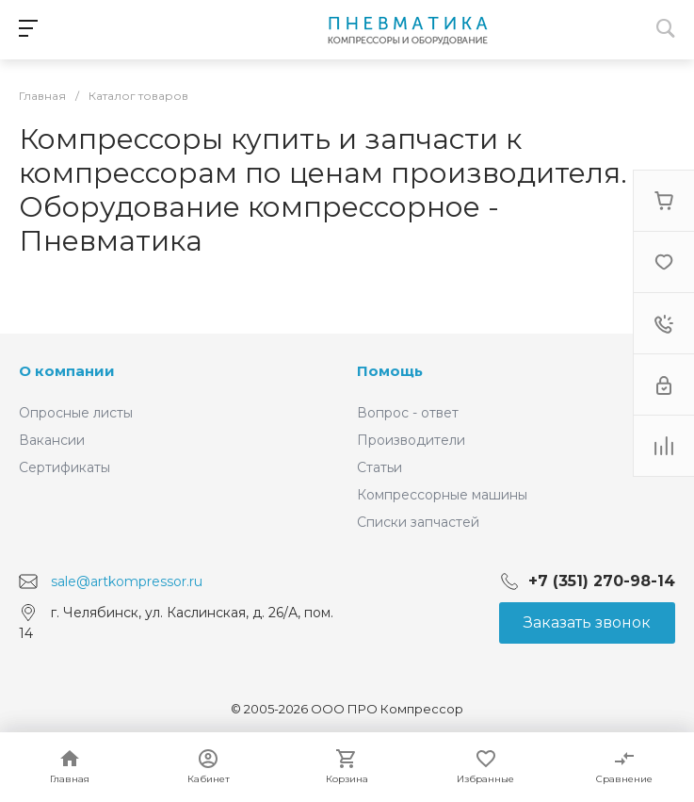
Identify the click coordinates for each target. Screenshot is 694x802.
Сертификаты (64, 467)
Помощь (390, 371)
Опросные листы (76, 412)
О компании (67, 371)
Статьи (379, 467)
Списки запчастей (418, 522)
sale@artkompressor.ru (126, 580)
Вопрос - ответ (408, 412)
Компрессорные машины (442, 494)
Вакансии (52, 440)
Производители (411, 440)
